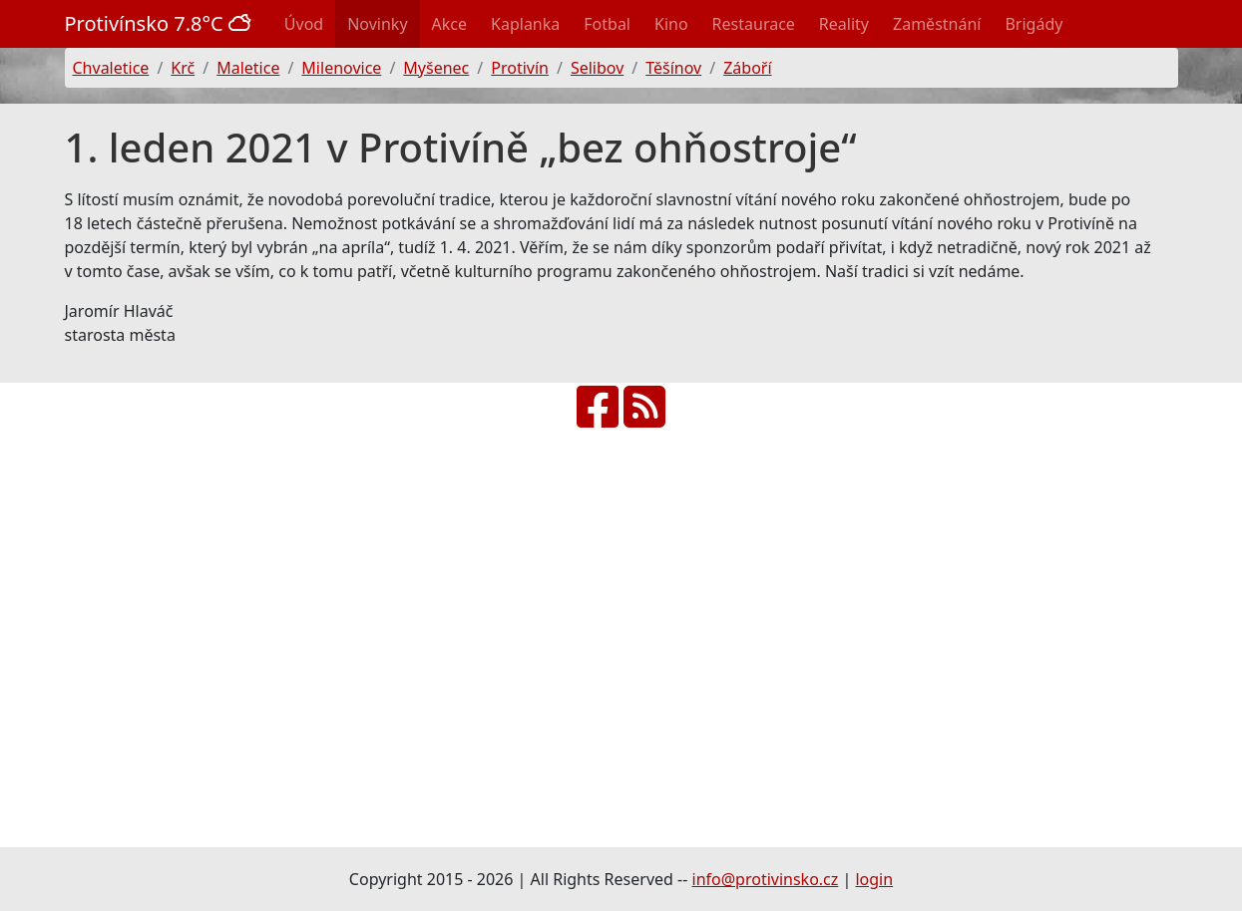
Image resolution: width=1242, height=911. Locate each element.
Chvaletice (111, 68)
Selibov (597, 68)
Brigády (1033, 24)
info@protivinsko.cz (765, 879)
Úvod (303, 24)
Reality (844, 24)
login (874, 879)
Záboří (747, 68)
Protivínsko (160, 23)
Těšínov (673, 68)
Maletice (247, 68)
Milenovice (341, 68)
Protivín (520, 68)
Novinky (377, 24)
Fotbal (607, 24)
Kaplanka (525, 24)
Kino (671, 24)
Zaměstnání (937, 24)
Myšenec (436, 68)
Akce (449, 24)
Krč (183, 68)
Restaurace (753, 24)
